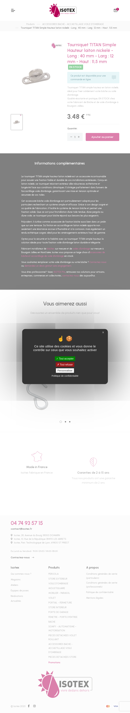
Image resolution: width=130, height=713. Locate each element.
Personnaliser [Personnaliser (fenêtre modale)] (65, 370)
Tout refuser (65, 364)
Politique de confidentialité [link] (65, 375)
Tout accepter (65, 358)
